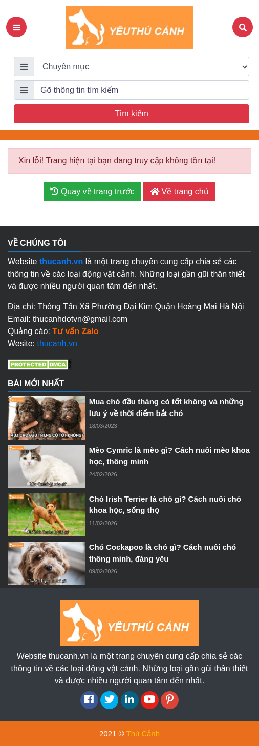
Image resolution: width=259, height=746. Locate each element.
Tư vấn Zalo (75, 331)
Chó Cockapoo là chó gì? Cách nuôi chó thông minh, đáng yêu (162, 553)
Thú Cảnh (143, 733)
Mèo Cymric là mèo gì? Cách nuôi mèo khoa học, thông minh (169, 456)
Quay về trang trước (92, 191)
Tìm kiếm (131, 113)
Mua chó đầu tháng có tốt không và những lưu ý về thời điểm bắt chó (166, 407)
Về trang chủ (179, 191)
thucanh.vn (57, 343)
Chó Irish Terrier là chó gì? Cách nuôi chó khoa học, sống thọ (165, 504)
